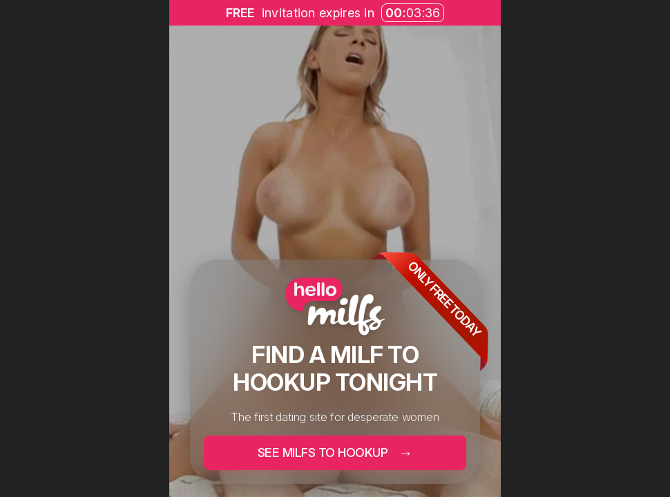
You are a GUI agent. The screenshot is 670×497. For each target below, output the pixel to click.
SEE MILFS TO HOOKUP (335, 452)
